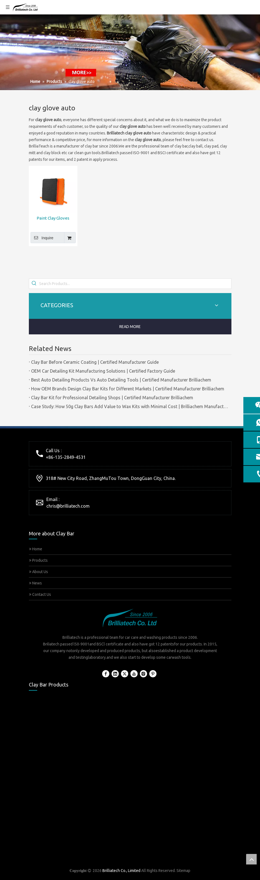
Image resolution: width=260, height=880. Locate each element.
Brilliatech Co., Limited (121, 870)
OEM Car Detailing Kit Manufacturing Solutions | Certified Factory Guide (103, 370)
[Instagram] (143, 673)
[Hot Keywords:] (34, 284)
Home (35, 549)
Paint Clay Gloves (53, 218)
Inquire (42, 237)
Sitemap (183, 870)
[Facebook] (105, 673)
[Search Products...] (135, 284)
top (251, 859)
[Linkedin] (115, 673)
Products (38, 560)
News (35, 583)
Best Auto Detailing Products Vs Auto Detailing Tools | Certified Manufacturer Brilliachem (121, 379)
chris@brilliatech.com (68, 505)
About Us (38, 571)
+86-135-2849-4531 (66, 457)
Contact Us (40, 594)
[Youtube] (134, 673)
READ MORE (130, 326)
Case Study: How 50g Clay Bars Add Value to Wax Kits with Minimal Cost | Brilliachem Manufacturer (130, 406)
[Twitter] (124, 673)
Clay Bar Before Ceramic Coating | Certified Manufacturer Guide (95, 362)
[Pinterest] (152, 673)
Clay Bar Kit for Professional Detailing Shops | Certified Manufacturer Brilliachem (112, 397)
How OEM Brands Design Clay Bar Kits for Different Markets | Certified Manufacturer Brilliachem (127, 388)
